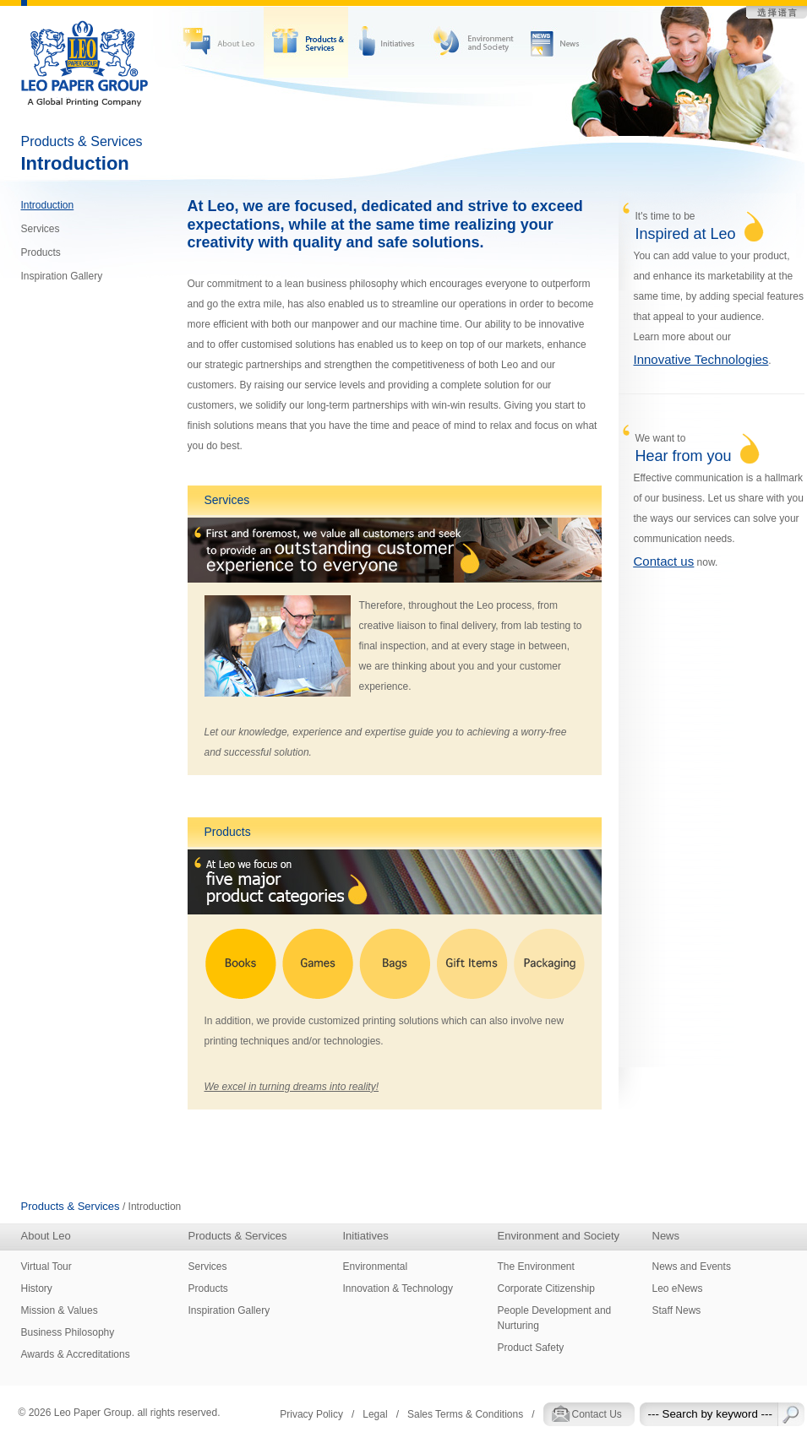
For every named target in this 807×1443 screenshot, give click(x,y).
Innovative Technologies (701, 359)
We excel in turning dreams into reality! (291, 1087)
